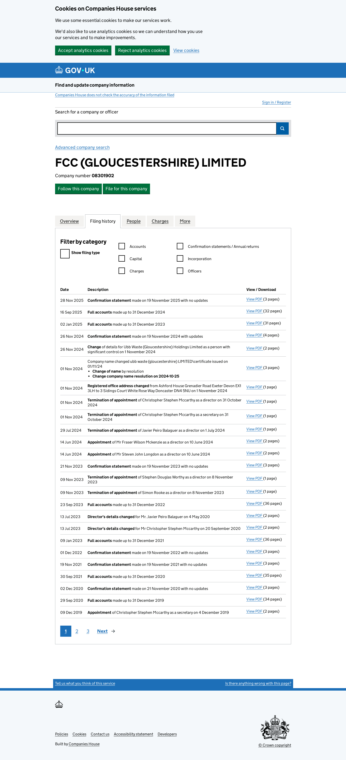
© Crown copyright (274, 745)
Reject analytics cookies (142, 50)
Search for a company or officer (86, 112)
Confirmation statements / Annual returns (218, 247)
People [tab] (134, 221)
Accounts (132, 247)
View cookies (186, 50)
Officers (189, 272)
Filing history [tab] (103, 221)
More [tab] (185, 221)
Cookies (79, 734)
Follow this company (78, 188)
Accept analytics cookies (83, 50)
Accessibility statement (133, 734)
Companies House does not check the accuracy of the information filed (114, 95)
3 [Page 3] (88, 631)
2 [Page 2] (76, 631)
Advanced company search (82, 147)
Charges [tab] (160, 221)
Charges (131, 272)
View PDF (254, 299)
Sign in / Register (276, 102)
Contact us (100, 734)
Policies (61, 734)
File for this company (126, 188)
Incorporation (194, 259)
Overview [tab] (69, 221)
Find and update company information (95, 85)
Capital (130, 259)
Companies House (84, 744)
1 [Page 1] (66, 631)
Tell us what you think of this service (85, 683)
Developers (167, 734)
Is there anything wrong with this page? (258, 683)
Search (282, 128)
